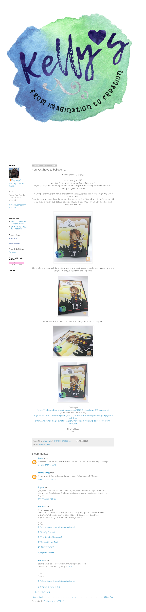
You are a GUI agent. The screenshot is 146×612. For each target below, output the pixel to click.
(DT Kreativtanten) (46, 547)
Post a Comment (42, 592)
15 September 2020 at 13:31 (49, 587)
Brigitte (41, 487)
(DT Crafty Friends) (46, 532)
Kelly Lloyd (16, 180)
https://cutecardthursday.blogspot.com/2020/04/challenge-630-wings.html (73, 410)
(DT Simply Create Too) (48, 542)
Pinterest (13, 252)
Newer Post (38, 597)
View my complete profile (17, 184)
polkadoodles (44, 444)
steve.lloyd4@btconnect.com (17, 206)
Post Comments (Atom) (54, 601)
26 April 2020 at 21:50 (47, 499)
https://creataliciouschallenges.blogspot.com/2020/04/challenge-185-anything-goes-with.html (73, 417)
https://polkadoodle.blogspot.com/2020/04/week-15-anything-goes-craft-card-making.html (73, 422)
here (70, 566)
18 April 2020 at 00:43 (47, 465)
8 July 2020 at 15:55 (46, 552)
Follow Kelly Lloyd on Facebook (18, 228)
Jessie (40, 458)
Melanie (41, 506)
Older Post (108, 597)
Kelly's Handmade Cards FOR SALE (18, 222)
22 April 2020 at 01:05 (47, 479)
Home (73, 597)
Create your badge (14, 243)
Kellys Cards (13, 238)
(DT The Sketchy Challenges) (50, 537)
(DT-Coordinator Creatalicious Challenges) (56, 527)
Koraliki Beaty (44, 473)
